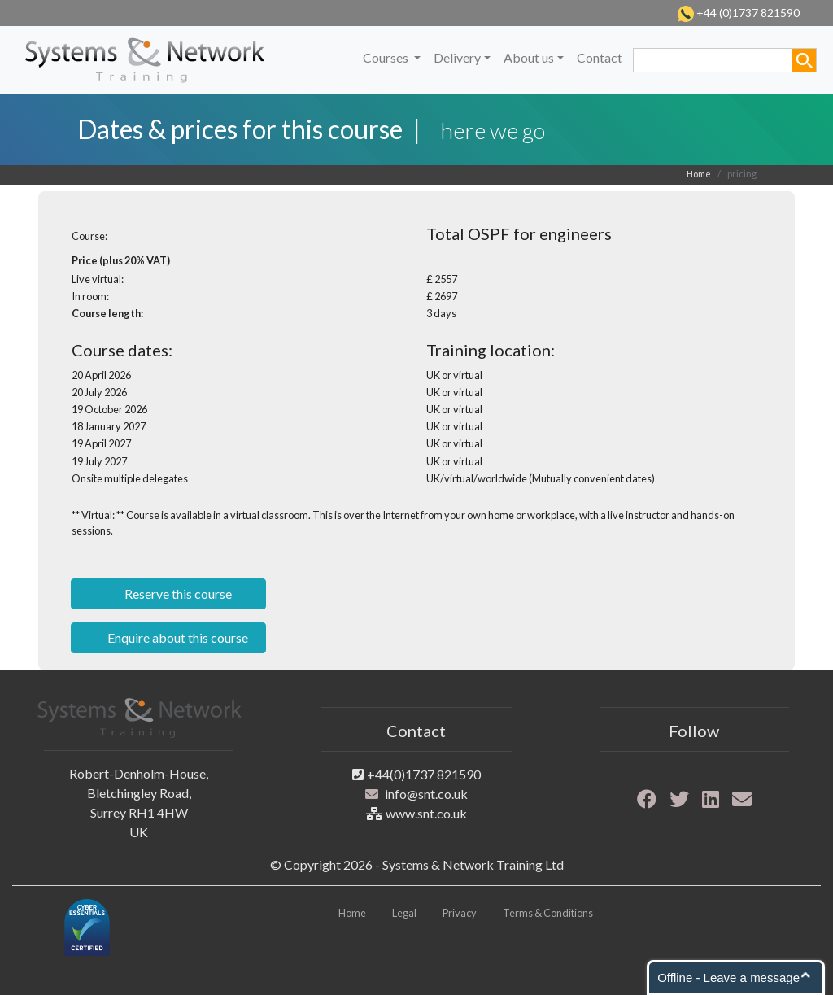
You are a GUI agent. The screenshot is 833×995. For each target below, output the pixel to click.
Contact (599, 57)
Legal (404, 912)
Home (699, 173)
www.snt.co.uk (426, 813)
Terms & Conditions (548, 912)
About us (529, 57)
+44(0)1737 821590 (424, 774)
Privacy (460, 912)
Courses (387, 57)
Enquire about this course (176, 637)
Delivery (457, 57)
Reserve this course (177, 593)
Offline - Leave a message (728, 977)
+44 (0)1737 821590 (747, 13)
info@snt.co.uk (426, 793)
